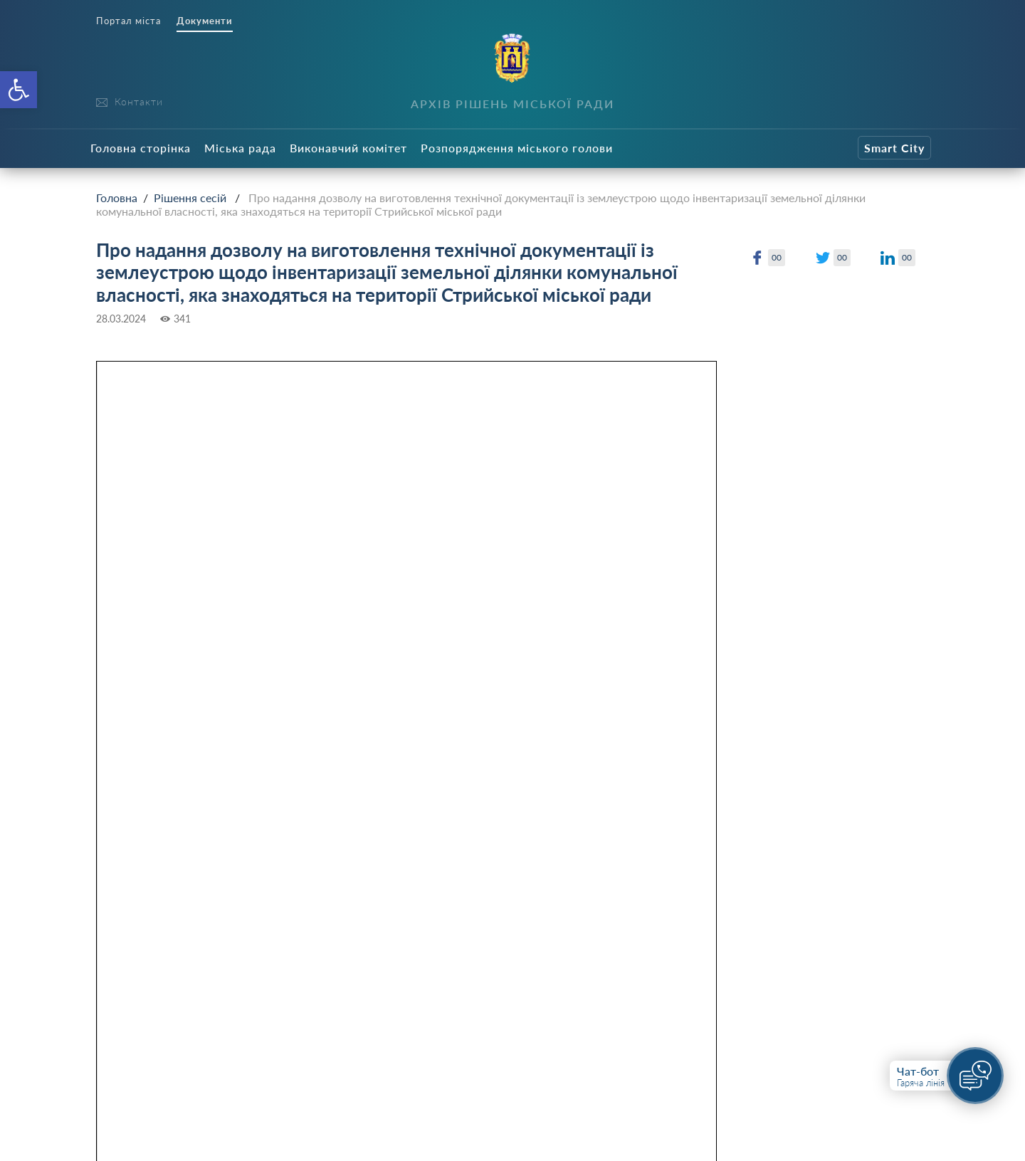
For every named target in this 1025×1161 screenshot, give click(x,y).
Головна (116, 197)
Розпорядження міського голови (517, 147)
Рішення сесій (190, 197)
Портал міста (128, 21)
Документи (205, 21)
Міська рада (240, 147)
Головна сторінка (140, 147)
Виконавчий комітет (348, 147)
